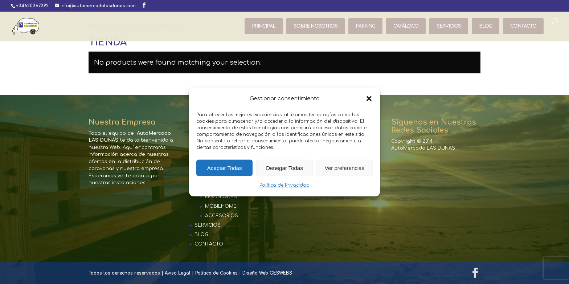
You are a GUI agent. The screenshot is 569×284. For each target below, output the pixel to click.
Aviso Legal (178, 273)
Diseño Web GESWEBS (267, 273)
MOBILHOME (221, 206)
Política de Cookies (216, 273)
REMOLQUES (221, 196)
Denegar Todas (284, 168)
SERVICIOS (449, 26)
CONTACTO (523, 26)
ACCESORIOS (221, 215)
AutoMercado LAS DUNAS (423, 148)
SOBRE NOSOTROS (315, 26)
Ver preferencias (344, 168)
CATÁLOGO (405, 26)
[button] (369, 98)
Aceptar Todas (224, 168)
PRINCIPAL (263, 26)
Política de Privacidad (284, 185)
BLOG (485, 26)
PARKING (365, 26)
